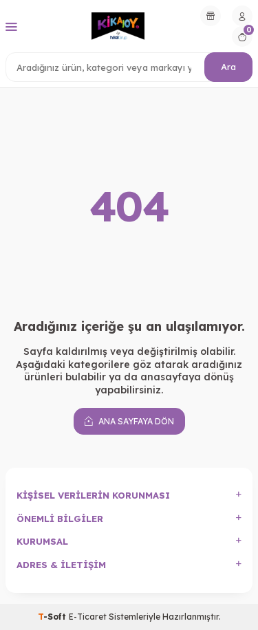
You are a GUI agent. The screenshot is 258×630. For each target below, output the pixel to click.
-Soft (53, 616)
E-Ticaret (88, 616)
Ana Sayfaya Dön (129, 421)
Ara (228, 66)
